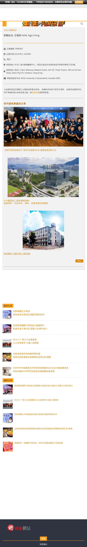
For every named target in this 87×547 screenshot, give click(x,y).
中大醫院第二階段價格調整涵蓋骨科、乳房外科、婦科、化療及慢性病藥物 (26, 201)
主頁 (5, 30)
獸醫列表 (13, 30)
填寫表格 (35, 92)
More (79, 261)
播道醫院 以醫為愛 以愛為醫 (17, 253)
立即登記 (79, 2)
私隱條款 (43, 544)
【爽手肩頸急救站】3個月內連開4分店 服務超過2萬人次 (30, 150)
